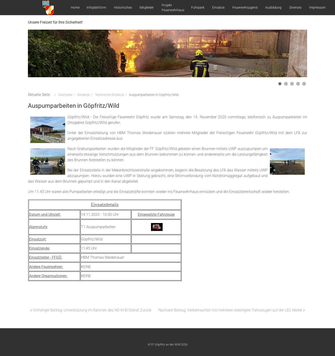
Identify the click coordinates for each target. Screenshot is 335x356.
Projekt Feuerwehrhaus (173, 7)
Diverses (295, 7)
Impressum (317, 7)
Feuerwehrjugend (245, 7)
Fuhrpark (197, 7)
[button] (280, 84)
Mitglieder (147, 7)
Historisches (123, 7)
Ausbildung (273, 7)
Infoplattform (96, 7)
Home (75, 7)
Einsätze (218, 7)
